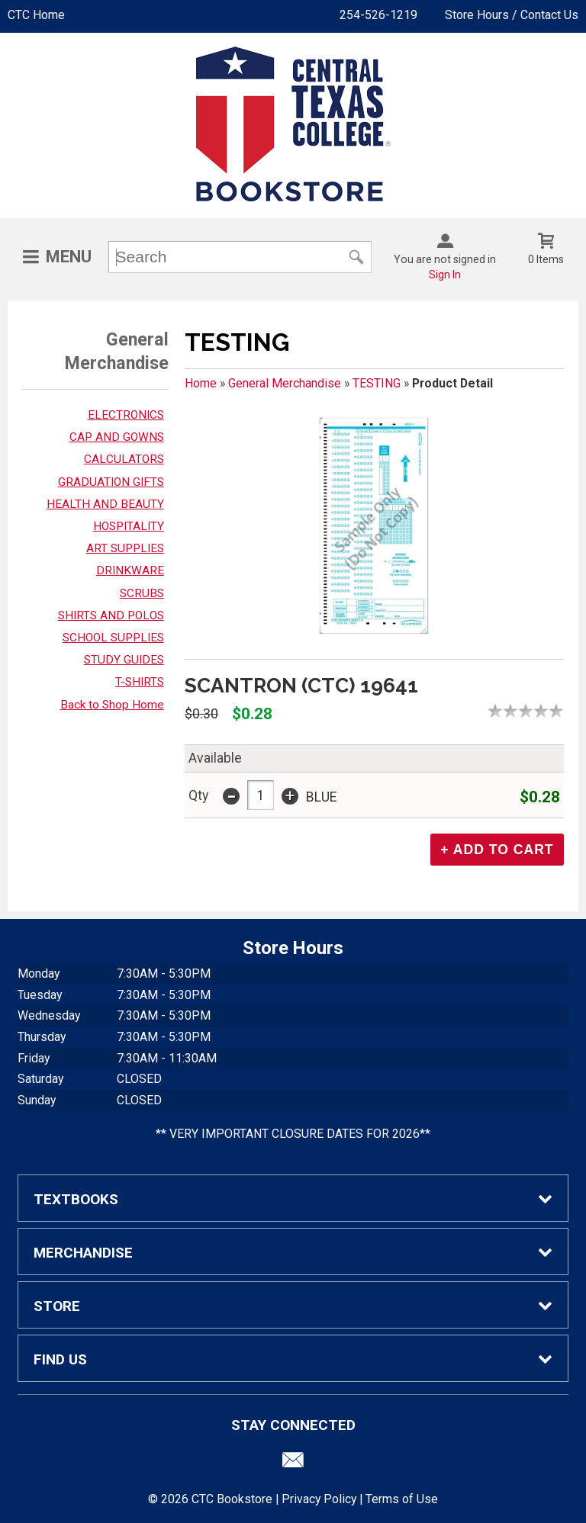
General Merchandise (284, 383)
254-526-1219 (378, 15)
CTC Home (36, 15)
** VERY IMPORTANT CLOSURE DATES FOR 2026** (293, 1133)
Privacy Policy (319, 1499)
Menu (69, 256)
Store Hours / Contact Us (511, 15)
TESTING (377, 383)
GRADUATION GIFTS (111, 482)
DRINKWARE (130, 570)
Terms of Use (401, 1499)
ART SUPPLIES (125, 548)
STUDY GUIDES (124, 660)
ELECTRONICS (126, 415)
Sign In (445, 274)
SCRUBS (142, 593)
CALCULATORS (124, 459)
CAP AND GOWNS (116, 437)
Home (201, 383)
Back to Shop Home (112, 705)
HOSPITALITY (128, 526)
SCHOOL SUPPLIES (113, 637)
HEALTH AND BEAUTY (105, 504)
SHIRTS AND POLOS (111, 615)
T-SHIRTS (139, 682)
